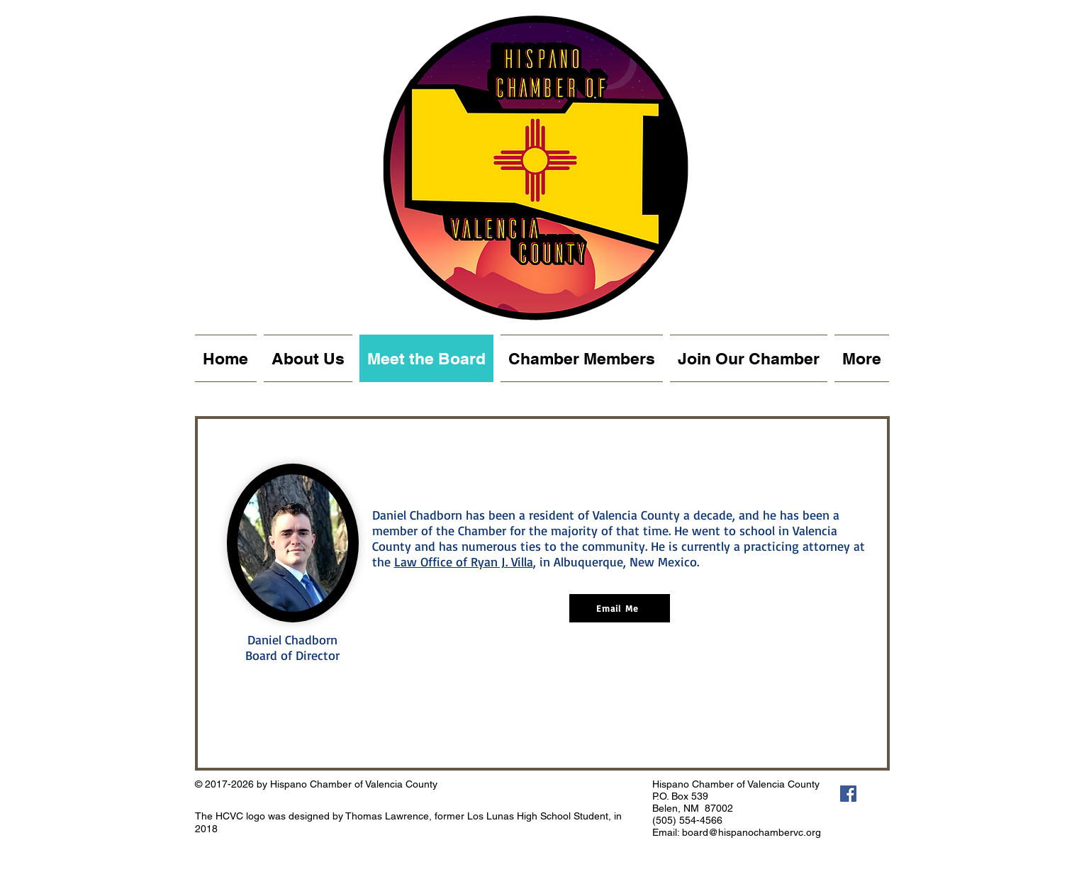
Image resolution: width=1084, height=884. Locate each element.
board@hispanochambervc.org (751, 832)
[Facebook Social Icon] (848, 793)
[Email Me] (619, 608)
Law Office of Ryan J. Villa (463, 561)
